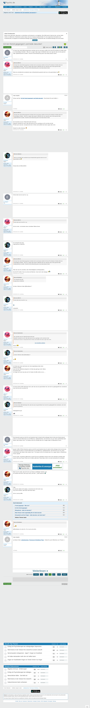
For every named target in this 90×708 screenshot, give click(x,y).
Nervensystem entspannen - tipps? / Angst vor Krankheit (25, 653)
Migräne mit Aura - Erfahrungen (17, 669)
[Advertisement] (40, 321)
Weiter (64, 574)
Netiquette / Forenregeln (47, 701)
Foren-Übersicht (7, 687)
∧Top (87, 706)
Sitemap (54, 701)
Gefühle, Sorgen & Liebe (17, 687)
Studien (49, 6)
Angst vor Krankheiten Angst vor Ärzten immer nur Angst (25, 659)
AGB (42, 701)
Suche (25, 6)
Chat (36, 6)
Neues (10, 6)
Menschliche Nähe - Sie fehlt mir (17, 675)
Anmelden (65, 6)
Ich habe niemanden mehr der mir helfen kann (22, 656)
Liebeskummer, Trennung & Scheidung (30, 687)
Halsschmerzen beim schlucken (17, 682)
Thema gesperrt (7, 47)
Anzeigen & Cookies (36, 701)
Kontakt (16, 701)
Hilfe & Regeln (42, 6)
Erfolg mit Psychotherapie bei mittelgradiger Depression (25, 646)
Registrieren (57, 6)
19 (64, 47)
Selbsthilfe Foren (18, 6)
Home (5, 6)
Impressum (25, 701)
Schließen (35, 40)
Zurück (36, 574)
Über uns (20, 701)
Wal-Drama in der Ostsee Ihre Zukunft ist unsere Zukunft (25, 650)
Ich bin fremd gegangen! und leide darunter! (22, 44)
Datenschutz (30, 701)
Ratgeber (31, 6)
